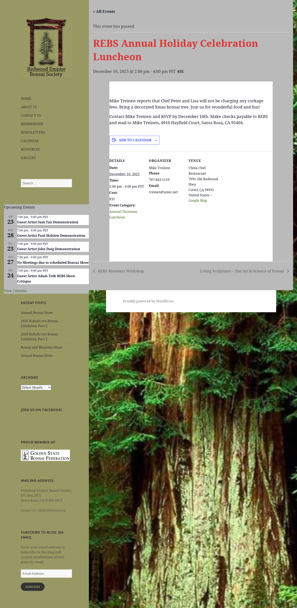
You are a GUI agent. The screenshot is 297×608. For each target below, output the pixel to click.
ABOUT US (29, 107)
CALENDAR (30, 141)
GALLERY (28, 158)
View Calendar (15, 291)
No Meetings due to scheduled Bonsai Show (53, 262)
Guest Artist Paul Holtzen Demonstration (51, 235)
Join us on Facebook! (41, 410)
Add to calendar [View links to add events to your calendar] (135, 140)
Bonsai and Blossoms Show (41, 347)
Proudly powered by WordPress (148, 301)
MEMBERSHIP (32, 124)
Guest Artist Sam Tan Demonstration (47, 222)
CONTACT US (31, 115)
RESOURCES (30, 149)
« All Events (104, 11)
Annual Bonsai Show (37, 312)
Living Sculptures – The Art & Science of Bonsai (242, 271)
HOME (26, 98)
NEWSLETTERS (33, 132)
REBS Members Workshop (120, 271)
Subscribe (32, 587)
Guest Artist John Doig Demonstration (48, 249)
